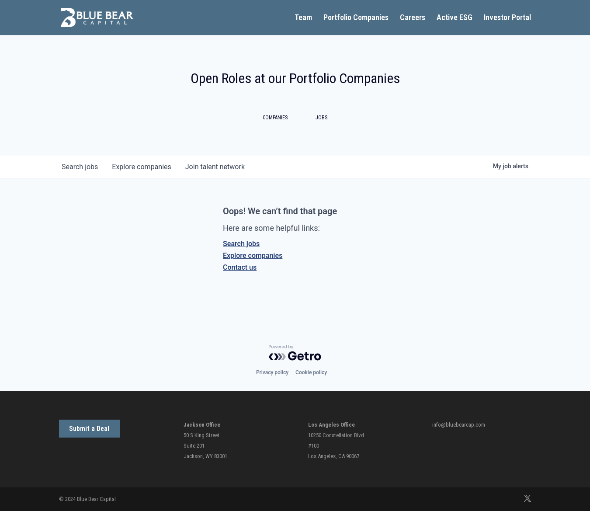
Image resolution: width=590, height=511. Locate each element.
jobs (80, 167)
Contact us (240, 267)
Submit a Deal (89, 428)
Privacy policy (272, 372)
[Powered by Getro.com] (295, 353)
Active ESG (454, 18)
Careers (412, 18)
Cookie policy (311, 372)
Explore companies (252, 255)
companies (141, 167)
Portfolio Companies (356, 18)
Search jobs (241, 244)
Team (303, 18)
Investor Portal (507, 18)
